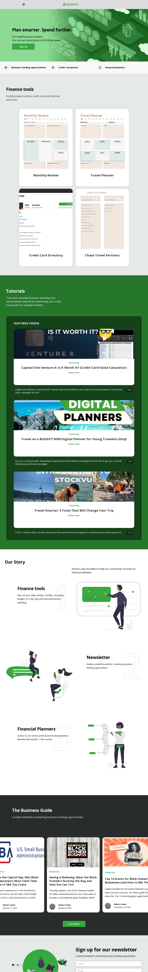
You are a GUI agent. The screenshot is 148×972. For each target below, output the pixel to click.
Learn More (74, 924)
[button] (41, 4)
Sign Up (23, 46)
